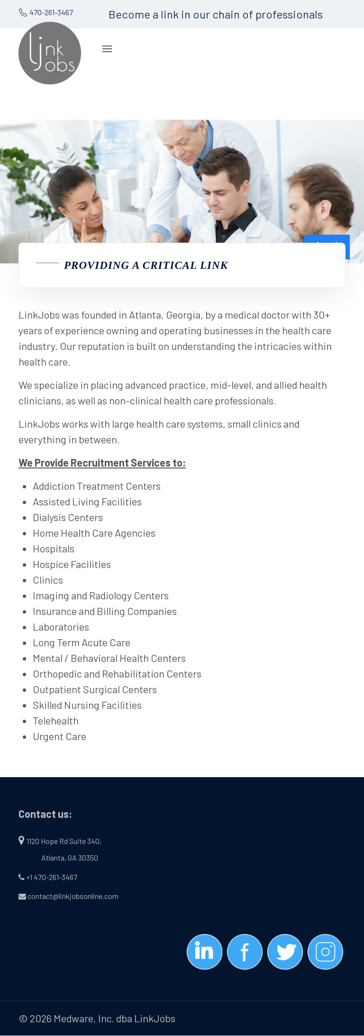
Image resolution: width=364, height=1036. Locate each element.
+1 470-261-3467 (51, 876)
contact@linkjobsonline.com (72, 895)
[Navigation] (107, 48)
